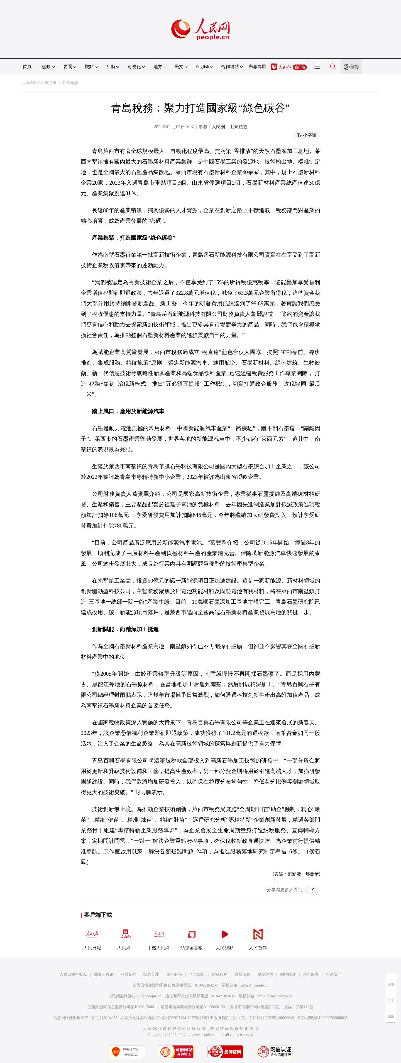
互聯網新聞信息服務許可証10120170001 (122, 1007)
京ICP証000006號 (280, 1018)
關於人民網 (104, 974)
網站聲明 (265, 974)
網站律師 (288, 974)
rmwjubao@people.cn (275, 996)
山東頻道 (49, 83)
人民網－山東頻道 (229, 126)
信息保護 (311, 974)
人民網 (29, 83)
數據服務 (242, 974)
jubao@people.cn (254, 985)
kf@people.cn (151, 996)
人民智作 (258, 937)
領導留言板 (191, 937)
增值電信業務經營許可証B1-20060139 (193, 1007)
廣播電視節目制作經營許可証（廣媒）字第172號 (271, 1007)
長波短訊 (70, 83)
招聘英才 (151, 974)
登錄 (354, 66)
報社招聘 (128, 974)
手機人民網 (158, 937)
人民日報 (92, 937)
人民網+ (125, 937)
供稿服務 (220, 974)
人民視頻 (224, 937)
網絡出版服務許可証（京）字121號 (232, 1018)
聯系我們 (333, 974)
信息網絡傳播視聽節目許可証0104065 (85, 1018)
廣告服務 (174, 974)
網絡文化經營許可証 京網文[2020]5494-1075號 (159, 1018)
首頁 (27, 66)
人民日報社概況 (73, 974)
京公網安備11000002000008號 (322, 1018)
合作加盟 (197, 974)
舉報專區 (257, 66)
